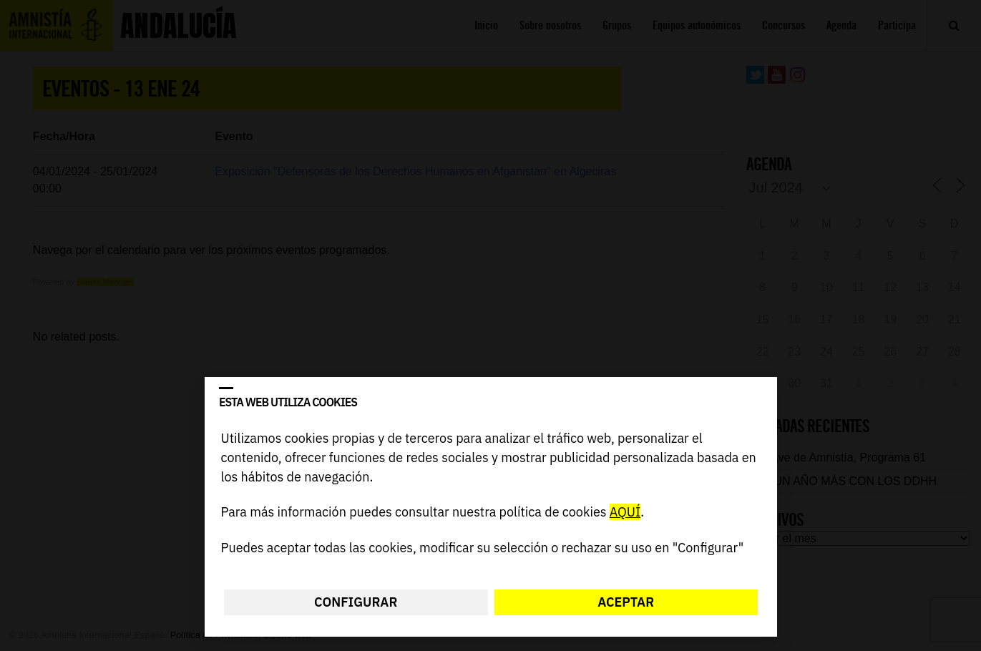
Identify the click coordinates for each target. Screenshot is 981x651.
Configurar (355, 602)
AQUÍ (624, 512)
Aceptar (625, 602)
